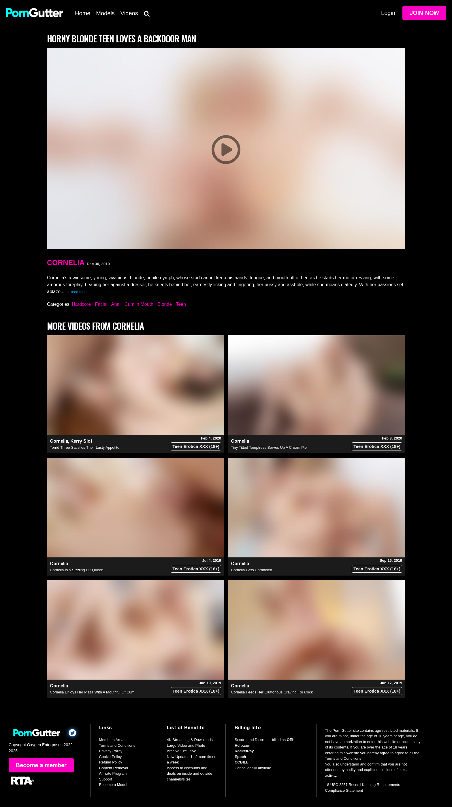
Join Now (424, 13)
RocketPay (244, 751)
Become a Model (113, 785)
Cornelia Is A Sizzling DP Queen (76, 570)
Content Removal (113, 768)
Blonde (164, 304)
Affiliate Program (113, 773)
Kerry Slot (81, 441)
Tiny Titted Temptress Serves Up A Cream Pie (269, 447)
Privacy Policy (111, 751)
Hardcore (81, 304)
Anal (115, 304)
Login (388, 13)
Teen (181, 304)
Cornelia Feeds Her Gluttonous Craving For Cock (272, 692)
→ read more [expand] (77, 292)
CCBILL (241, 762)
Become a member (41, 765)
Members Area (111, 740)
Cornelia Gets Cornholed (251, 570)
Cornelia (66, 263)
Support (105, 779)
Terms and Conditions (117, 745)
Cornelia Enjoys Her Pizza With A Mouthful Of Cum (92, 692)
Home (82, 13)
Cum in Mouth (139, 304)
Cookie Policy (110, 757)
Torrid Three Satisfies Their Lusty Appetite (84, 447)
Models (105, 13)
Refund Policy (110, 762)
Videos (129, 13)
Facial (101, 304)
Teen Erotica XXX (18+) (195, 446)
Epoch (240, 757)
